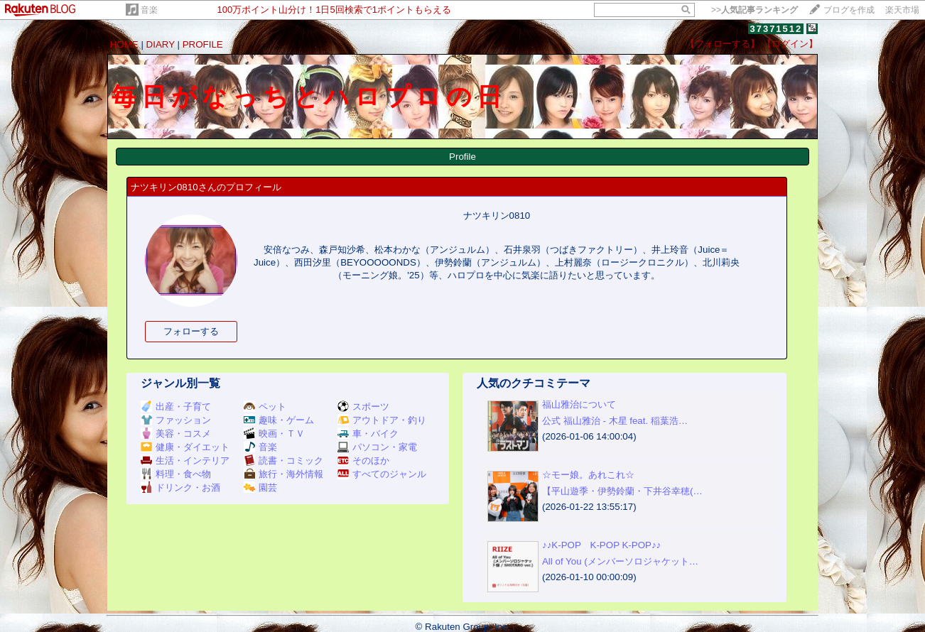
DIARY (160, 44)
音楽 (149, 10)
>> (754, 10)
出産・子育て (176, 406)
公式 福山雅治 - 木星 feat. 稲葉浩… (615, 420)
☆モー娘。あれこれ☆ (588, 474)
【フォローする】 (722, 43)
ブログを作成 (849, 10)
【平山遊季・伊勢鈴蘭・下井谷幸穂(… (622, 491)
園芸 (260, 487)
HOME (124, 44)
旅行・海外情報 (283, 474)
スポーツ (363, 406)
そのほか (363, 460)
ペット (265, 406)
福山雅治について (579, 404)
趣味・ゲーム (279, 420)
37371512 (776, 28)
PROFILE (203, 44)
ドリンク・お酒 (180, 487)
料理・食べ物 (176, 474)
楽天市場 (902, 10)
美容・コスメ (176, 433)
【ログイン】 (790, 43)
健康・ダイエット (185, 447)
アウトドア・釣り (381, 420)
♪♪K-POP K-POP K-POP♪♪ (601, 545)
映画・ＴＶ (274, 433)
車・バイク (368, 433)
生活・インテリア (185, 460)
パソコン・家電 (377, 447)
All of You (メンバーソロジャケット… (620, 561)
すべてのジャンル (381, 474)
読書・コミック (283, 460)
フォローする (191, 331)
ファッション (176, 420)
